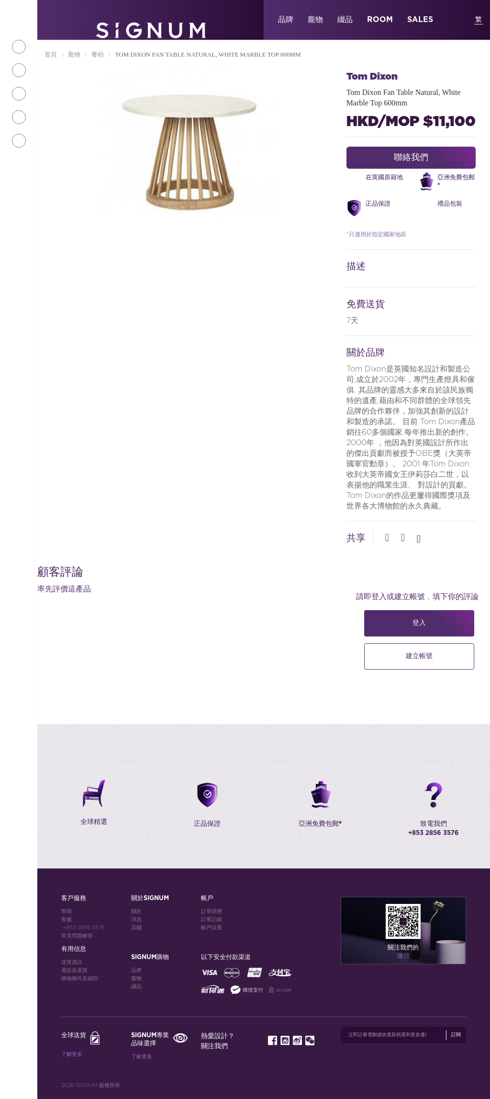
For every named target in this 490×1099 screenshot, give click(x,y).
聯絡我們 (411, 157)
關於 (136, 911)
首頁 (51, 54)
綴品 (345, 19)
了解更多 (71, 1054)
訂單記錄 (211, 919)
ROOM (380, 19)
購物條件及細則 (79, 978)
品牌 (285, 19)
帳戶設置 (211, 927)
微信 (403, 956)
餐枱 (98, 54)
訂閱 (456, 1034)
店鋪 (136, 927)
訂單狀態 (211, 911)
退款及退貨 (74, 970)
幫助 (66, 911)
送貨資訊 (71, 962)
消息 (136, 919)
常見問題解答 (77, 935)
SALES (420, 19)
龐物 (315, 19)
